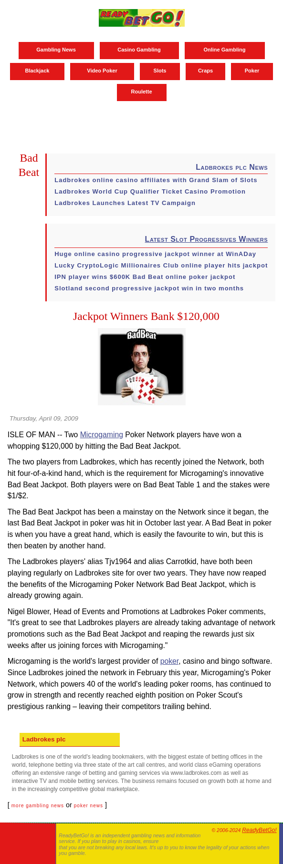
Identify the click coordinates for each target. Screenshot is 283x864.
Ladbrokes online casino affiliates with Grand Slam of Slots (155, 180)
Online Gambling (224, 49)
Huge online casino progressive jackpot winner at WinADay (155, 253)
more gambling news (37, 805)
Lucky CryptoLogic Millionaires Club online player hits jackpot (161, 265)
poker (169, 661)
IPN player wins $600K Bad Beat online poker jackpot (144, 276)
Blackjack (37, 70)
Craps (205, 70)
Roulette (141, 91)
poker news (88, 805)
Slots (160, 70)
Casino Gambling (138, 49)
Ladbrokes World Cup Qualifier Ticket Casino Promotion (150, 191)
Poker (252, 70)
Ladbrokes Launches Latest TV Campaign (125, 202)
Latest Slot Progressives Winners (206, 239)
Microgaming (101, 435)
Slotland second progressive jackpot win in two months (149, 288)
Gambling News (56, 49)
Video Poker (102, 70)
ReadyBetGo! (259, 830)
